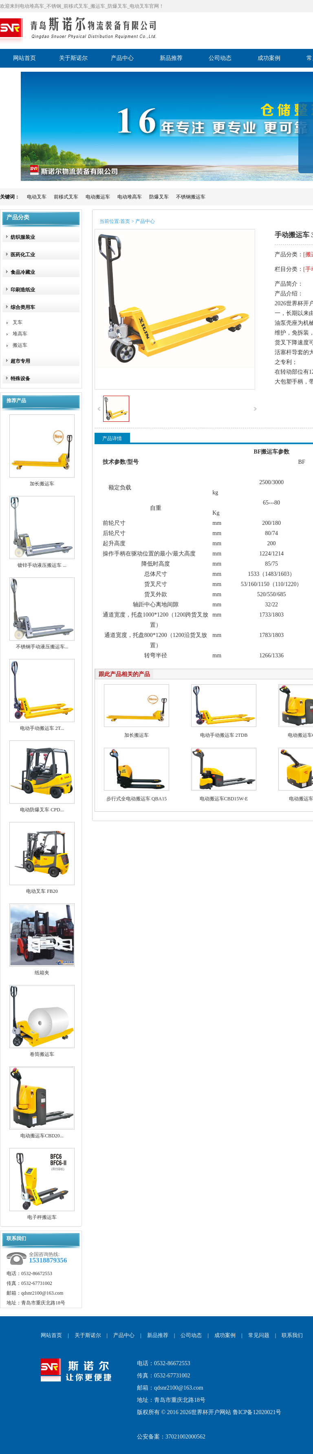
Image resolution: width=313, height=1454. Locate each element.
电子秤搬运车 (42, 1217)
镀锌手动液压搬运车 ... (42, 565)
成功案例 (225, 1335)
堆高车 (20, 334)
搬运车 (20, 345)
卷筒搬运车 (42, 1054)
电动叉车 (36, 197)
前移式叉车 (66, 197)
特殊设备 (20, 378)
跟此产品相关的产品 (124, 674)
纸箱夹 (42, 973)
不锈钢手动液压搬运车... (42, 647)
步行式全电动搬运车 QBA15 (136, 799)
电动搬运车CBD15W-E (224, 799)
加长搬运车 (42, 484)
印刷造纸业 (23, 290)
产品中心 (123, 1335)
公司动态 (191, 1335)
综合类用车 (23, 307)
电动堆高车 (129, 197)
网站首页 (51, 1335)
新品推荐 (157, 1335)
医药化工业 (23, 255)
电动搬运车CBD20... (42, 1136)
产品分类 (18, 217)
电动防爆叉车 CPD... (42, 810)
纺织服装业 (23, 237)
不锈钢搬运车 (190, 197)
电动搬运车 (98, 197)
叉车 (17, 322)
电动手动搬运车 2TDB (224, 735)
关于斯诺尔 (88, 1335)
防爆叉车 (159, 197)
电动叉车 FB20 (42, 891)
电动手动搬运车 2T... (42, 728)
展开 (305, 143)
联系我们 (292, 1335)
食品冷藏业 (23, 272)
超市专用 (20, 361)
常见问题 (258, 1335)
